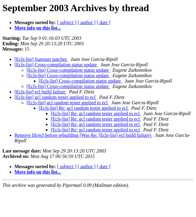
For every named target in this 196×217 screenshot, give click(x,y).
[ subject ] (66, 22)
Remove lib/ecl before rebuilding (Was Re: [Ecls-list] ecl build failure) (83, 135)
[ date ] (103, 22)
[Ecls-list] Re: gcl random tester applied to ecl (84, 108)
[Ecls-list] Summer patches (41, 59)
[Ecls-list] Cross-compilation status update (56, 64)
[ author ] (87, 22)
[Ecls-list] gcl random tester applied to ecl (55, 97)
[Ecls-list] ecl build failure (40, 91)
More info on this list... (37, 27)
